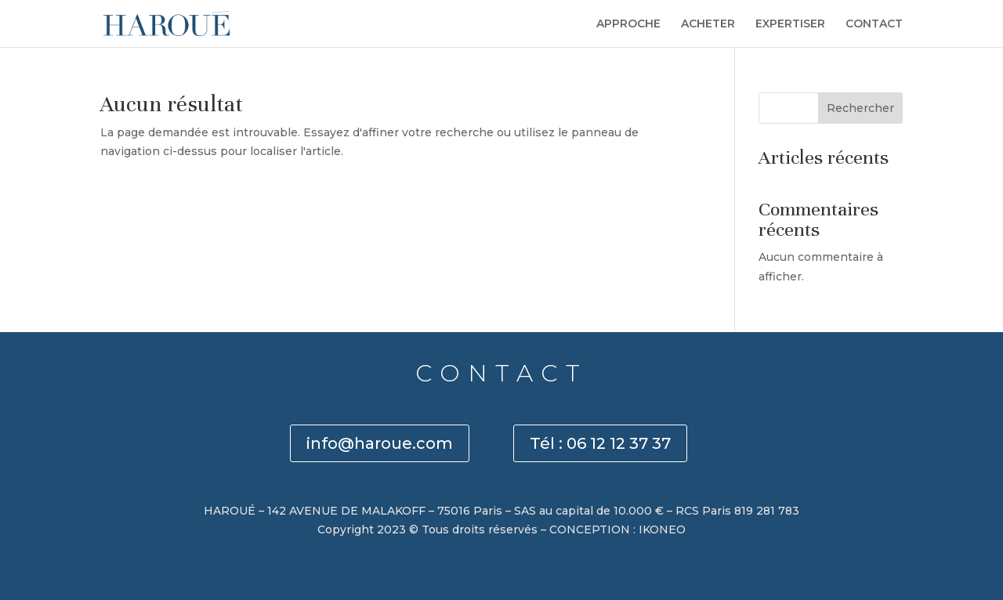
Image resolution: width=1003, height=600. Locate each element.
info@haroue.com (379, 443)
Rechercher (860, 108)
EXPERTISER (790, 24)
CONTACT (874, 24)
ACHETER (708, 24)
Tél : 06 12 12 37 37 (600, 443)
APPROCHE (628, 24)
